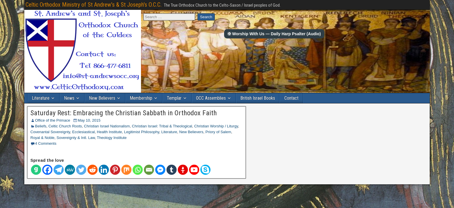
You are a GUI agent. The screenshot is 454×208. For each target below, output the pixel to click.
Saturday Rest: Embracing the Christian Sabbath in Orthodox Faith (123, 113)
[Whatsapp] (138, 170)
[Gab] (36, 170)
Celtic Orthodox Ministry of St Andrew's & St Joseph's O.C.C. (93, 4)
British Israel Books (257, 98)
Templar (174, 98)
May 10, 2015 (89, 120)
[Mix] (126, 170)
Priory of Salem (218, 132)
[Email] (149, 170)
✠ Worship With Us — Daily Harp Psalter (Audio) (274, 33)
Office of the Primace (52, 120)
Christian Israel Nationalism (107, 126)
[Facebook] (47, 170)
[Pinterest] (115, 170)
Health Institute (109, 132)
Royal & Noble (42, 137)
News (69, 98)
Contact (291, 98)
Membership (141, 98)
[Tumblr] (171, 170)
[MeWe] (70, 170)
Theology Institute (112, 137)
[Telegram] (59, 170)
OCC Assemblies (211, 98)
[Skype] (205, 170)
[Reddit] (92, 170)
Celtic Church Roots (65, 126)
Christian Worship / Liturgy (216, 126)
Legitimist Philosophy (141, 132)
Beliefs (40, 126)
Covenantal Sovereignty (50, 132)
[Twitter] (81, 170)
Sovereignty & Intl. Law (75, 137)
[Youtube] (194, 170)
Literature (41, 98)
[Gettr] (183, 170)
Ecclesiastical (83, 132)
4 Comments (45, 143)
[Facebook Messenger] (160, 170)
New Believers (102, 98)
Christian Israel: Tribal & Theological (162, 126)
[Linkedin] (104, 170)
